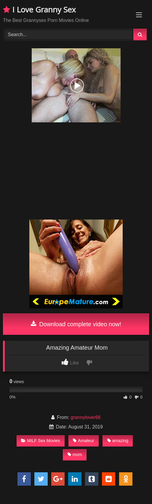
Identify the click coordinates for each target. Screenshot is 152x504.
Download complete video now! (76, 324)
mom (75, 454)
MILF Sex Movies (40, 440)
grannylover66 (85, 417)
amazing (117, 440)
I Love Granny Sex (39, 9)
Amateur (83, 440)
